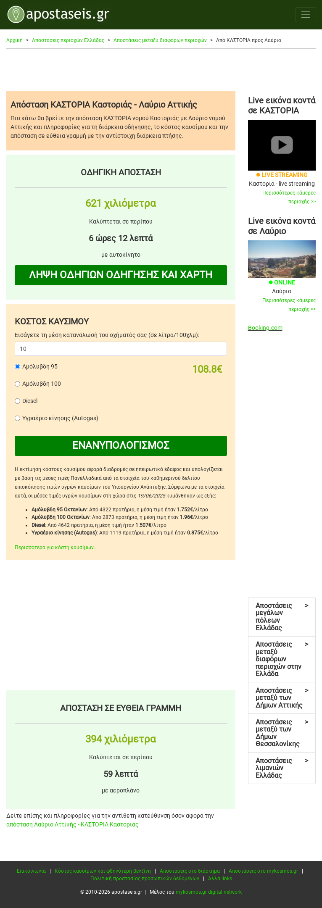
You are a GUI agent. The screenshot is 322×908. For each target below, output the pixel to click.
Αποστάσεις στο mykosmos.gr (263, 871)
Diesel (29, 400)
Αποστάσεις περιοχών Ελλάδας (68, 40)
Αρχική (14, 40)
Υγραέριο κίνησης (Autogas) (60, 418)
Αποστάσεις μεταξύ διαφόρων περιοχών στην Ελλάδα (282, 659)
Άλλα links (220, 879)
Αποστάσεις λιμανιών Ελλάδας (282, 768)
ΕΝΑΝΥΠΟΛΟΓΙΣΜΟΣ (120, 445)
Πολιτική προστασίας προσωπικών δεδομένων (144, 879)
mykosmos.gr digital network (209, 892)
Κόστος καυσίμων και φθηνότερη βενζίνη (103, 871)
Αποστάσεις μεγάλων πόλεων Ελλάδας (282, 617)
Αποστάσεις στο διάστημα (190, 871)
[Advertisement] (161, 69)
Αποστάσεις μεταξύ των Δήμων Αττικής (282, 698)
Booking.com (265, 327)
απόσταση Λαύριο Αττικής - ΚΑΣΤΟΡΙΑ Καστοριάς (72, 824)
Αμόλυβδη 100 (41, 383)
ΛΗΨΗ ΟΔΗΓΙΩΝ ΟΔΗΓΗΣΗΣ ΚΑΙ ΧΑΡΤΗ (120, 275)
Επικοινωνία (31, 871)
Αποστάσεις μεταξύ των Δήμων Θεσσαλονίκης (282, 733)
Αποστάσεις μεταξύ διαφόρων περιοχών (160, 40)
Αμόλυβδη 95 (40, 366)
